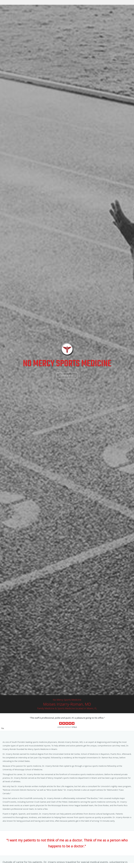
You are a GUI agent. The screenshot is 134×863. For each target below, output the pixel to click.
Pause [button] (2, 728)
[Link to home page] (67, 349)
